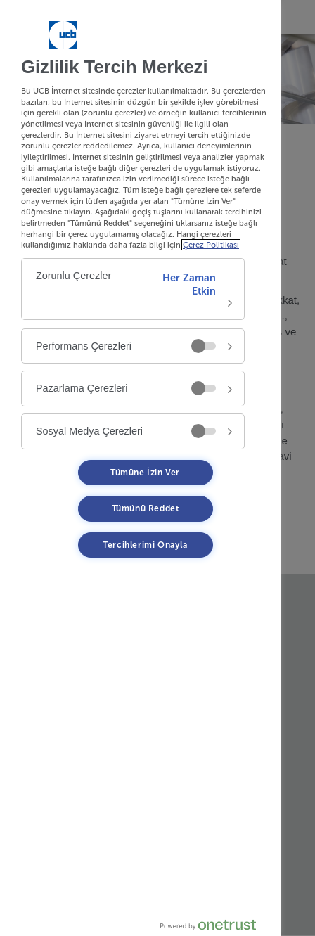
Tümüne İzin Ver (145, 472)
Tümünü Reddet (145, 508)
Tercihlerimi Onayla (145, 545)
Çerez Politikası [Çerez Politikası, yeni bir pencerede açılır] (211, 245)
